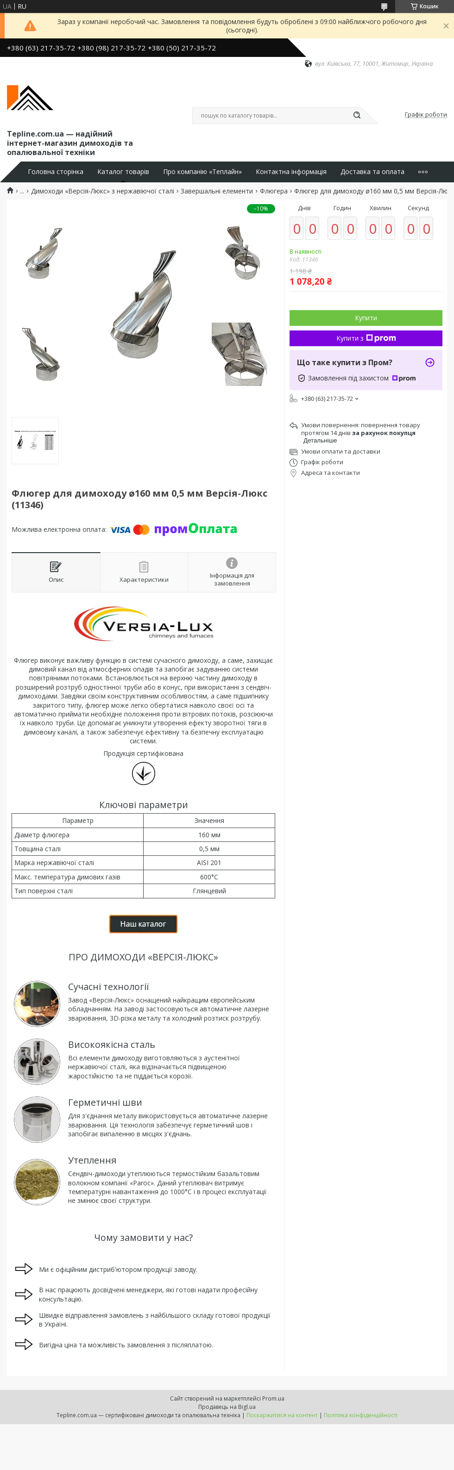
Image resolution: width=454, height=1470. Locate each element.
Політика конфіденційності (360, 1415)
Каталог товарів (123, 171)
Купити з (366, 338)
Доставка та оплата (372, 171)
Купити (366, 317)
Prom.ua (273, 1398)
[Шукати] (356, 115)
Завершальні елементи (217, 191)
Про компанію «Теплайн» (202, 171)
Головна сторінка (55, 171)
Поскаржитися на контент (282, 1415)
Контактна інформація (291, 171)
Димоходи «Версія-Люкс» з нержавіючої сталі (102, 191)
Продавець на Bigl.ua (227, 1407)
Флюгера (274, 191)
